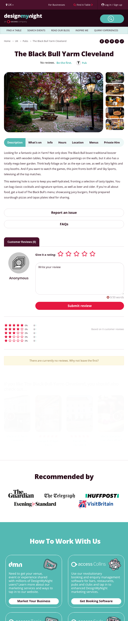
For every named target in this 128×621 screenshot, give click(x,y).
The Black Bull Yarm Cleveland (49, 41)
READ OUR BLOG (60, 30)
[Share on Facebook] (102, 41)
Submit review (80, 305)
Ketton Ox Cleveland (79, 443)
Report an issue (64, 212)
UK (16, 41)
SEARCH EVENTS (36, 30)
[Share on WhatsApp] (117, 41)
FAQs (64, 224)
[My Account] (111, 5)
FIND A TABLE (14, 30)
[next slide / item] (117, 416)
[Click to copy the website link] (122, 41)
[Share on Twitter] (107, 41)
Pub (84, 63)
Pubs (25, 41)
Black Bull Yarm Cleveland (17, 438)
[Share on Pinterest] (112, 41)
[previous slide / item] (10, 416)
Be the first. (64, 63)
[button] (38, 325)
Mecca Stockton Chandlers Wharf (111, 438)
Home (7, 41)
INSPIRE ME (82, 30)
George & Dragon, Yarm (48, 443)
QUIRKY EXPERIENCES (106, 30)
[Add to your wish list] (98, 77)
